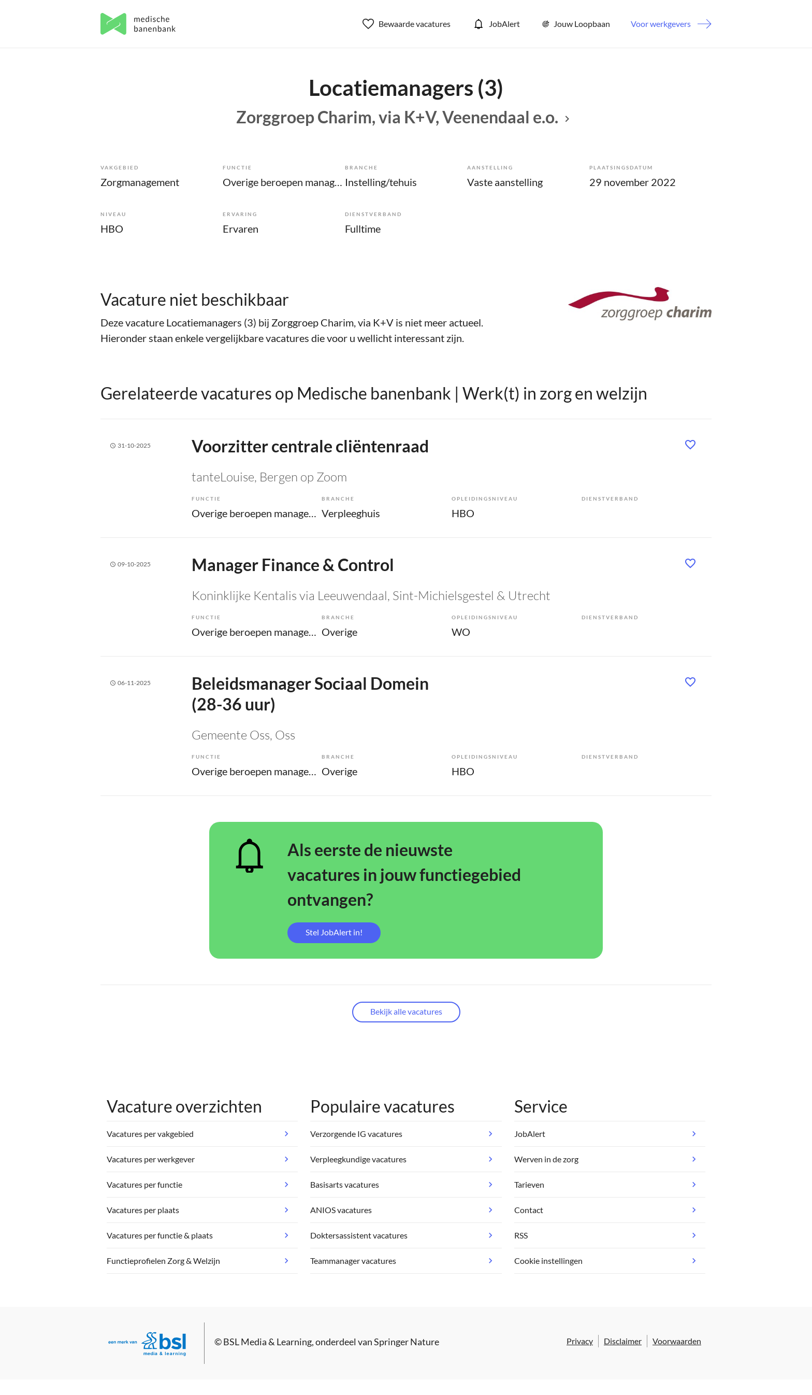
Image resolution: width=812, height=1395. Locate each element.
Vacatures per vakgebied (150, 1133)
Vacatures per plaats (143, 1210)
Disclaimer (623, 1341)
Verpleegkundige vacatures (358, 1159)
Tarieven (529, 1184)
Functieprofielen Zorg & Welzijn (163, 1260)
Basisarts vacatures (344, 1184)
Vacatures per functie (144, 1184)
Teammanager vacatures (353, 1260)
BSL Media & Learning (267, 1341)
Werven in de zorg (546, 1159)
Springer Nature (406, 1341)
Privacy (580, 1341)
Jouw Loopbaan (575, 24)
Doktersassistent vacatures (359, 1235)
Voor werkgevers (661, 24)
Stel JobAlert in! (334, 932)
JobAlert (495, 24)
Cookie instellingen (548, 1260)
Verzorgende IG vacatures (356, 1133)
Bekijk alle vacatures (406, 1011)
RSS (521, 1235)
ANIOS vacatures (341, 1210)
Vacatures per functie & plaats (160, 1235)
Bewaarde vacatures (407, 24)
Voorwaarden (677, 1341)
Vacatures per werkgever (151, 1159)
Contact (528, 1210)
